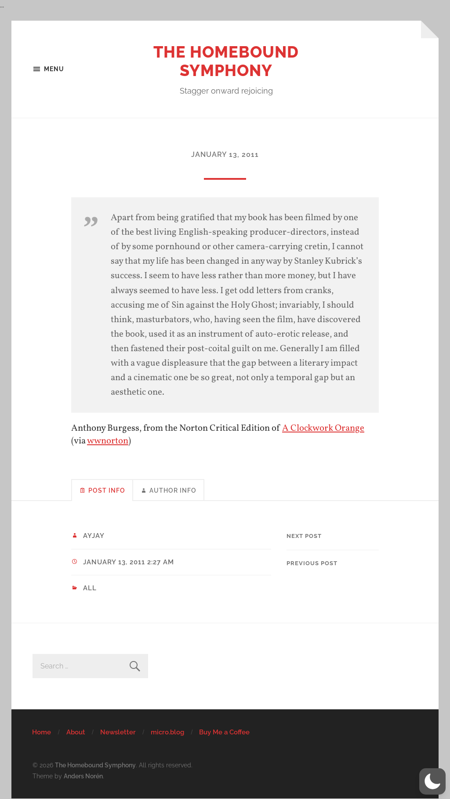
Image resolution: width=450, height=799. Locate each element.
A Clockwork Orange (323, 428)
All (90, 588)
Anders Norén (83, 776)
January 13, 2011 (225, 154)
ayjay (94, 536)
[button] (432, 781)
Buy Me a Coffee (224, 732)
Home (41, 732)
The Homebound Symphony (226, 61)
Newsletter (118, 732)
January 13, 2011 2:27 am (128, 562)
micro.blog (167, 732)
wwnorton (107, 441)
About (75, 732)
